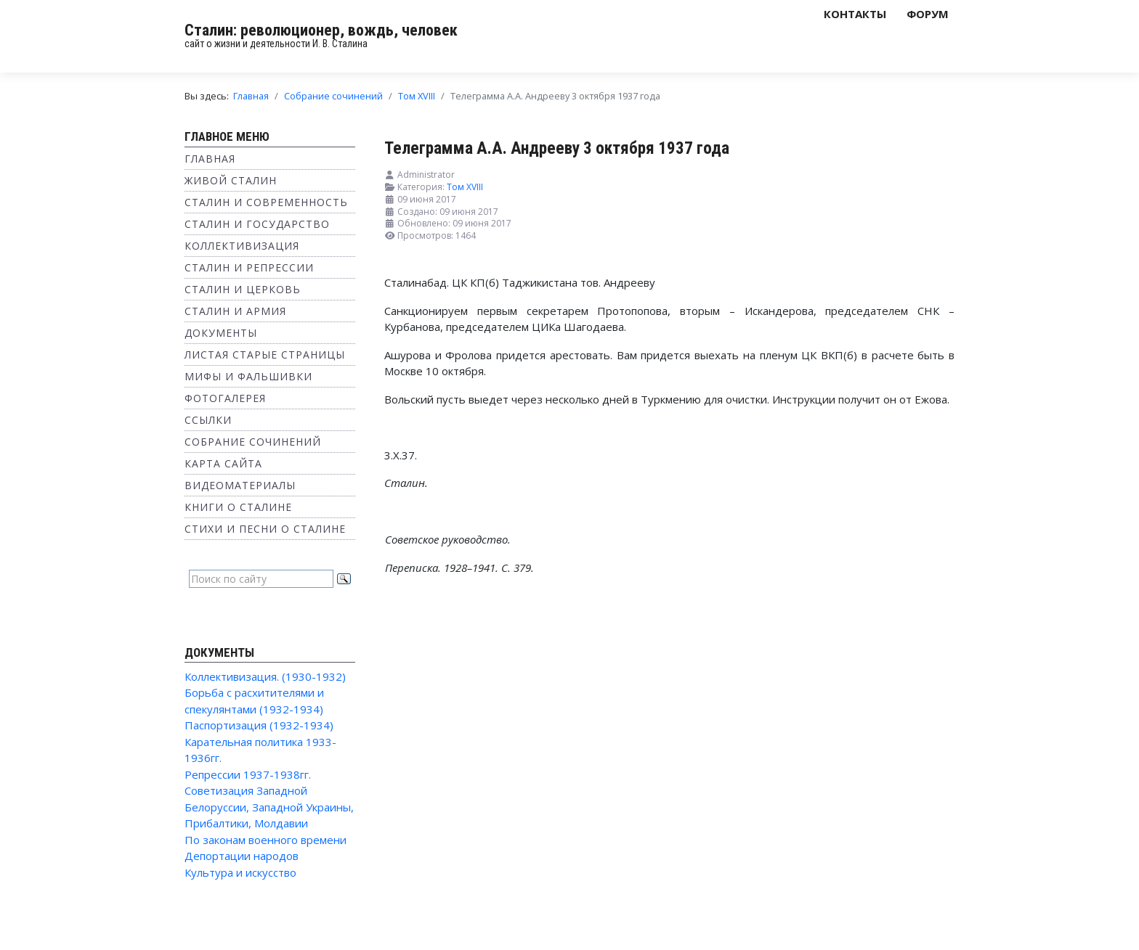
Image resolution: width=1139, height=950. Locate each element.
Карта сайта (223, 463)
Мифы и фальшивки (248, 376)
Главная (210, 158)
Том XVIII (465, 187)
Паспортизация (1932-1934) (259, 725)
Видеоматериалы (240, 485)
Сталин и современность (266, 202)
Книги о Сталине (238, 507)
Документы (221, 333)
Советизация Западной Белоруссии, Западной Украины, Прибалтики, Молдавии (269, 806)
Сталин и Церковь (243, 289)
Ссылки (208, 420)
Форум (928, 14)
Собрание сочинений (253, 442)
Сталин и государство (257, 224)
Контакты (855, 14)
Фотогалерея (225, 398)
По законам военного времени (265, 839)
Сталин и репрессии (249, 267)
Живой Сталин (231, 180)
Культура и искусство (240, 872)
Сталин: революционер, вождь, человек (321, 30)
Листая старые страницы (265, 354)
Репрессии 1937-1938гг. (248, 774)
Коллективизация (242, 246)
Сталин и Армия (235, 311)
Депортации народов (242, 855)
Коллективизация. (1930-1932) (265, 676)
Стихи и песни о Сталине (265, 529)
